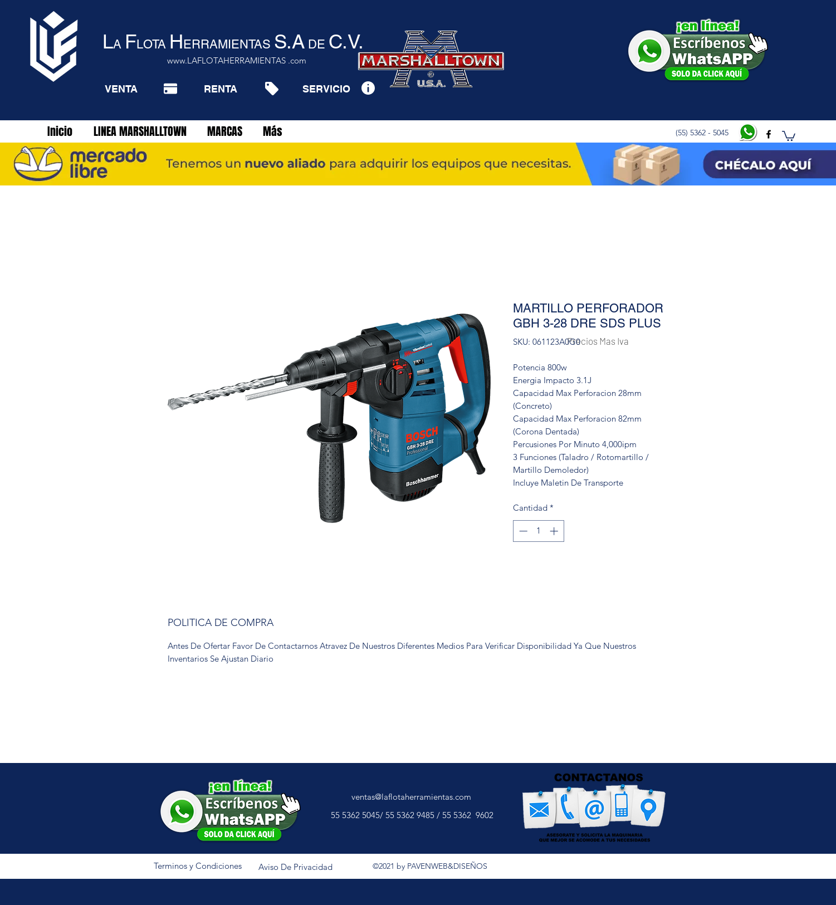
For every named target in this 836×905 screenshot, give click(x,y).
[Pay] (170, 88)
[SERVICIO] (326, 88)
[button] (788, 135)
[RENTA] (220, 88)
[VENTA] (121, 88)
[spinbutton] (538, 531)
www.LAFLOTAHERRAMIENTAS (226, 60)
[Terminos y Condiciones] (198, 866)
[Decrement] (522, 531)
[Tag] (271, 88)
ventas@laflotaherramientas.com (411, 796)
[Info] (368, 87)
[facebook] (768, 134)
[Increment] (555, 531)
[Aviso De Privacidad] (296, 867)
